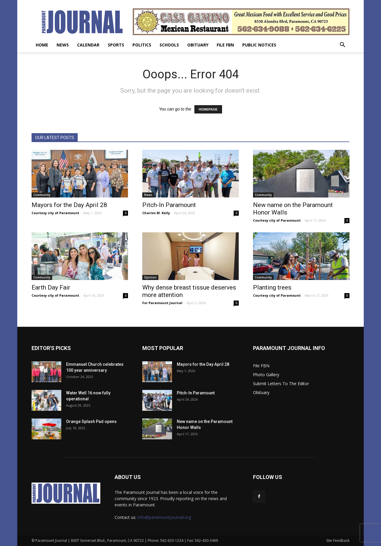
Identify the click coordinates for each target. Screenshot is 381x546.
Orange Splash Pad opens (91, 421)
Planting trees (272, 287)
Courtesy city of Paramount (55, 213)
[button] (342, 45)
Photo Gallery (266, 374)
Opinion (150, 277)
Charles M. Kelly (156, 213)
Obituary (197, 45)
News (63, 45)
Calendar (88, 45)
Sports (116, 45)
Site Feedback (337, 540)
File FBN (225, 45)
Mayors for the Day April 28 (69, 205)
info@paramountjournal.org (164, 517)
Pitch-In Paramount (169, 205)
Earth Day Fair (51, 287)
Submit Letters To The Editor (281, 383)
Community (41, 195)
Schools (169, 45)
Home (42, 45)
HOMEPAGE (208, 109)
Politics (141, 45)
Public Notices (259, 45)
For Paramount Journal (162, 303)
